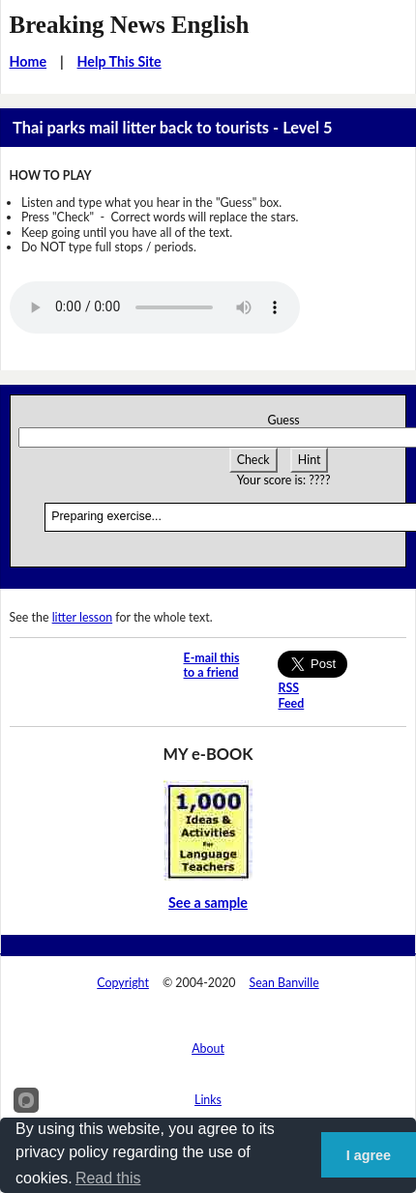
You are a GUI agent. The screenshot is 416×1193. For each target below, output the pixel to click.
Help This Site (119, 61)
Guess (283, 420)
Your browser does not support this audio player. (155, 307)
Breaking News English (130, 25)
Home (28, 61)
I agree (368, 1155)
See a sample (208, 902)
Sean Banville (284, 982)
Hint (309, 459)
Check (253, 459)
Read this (108, 1178)
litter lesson (82, 617)
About (208, 1048)
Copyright (123, 982)
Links (208, 1099)
